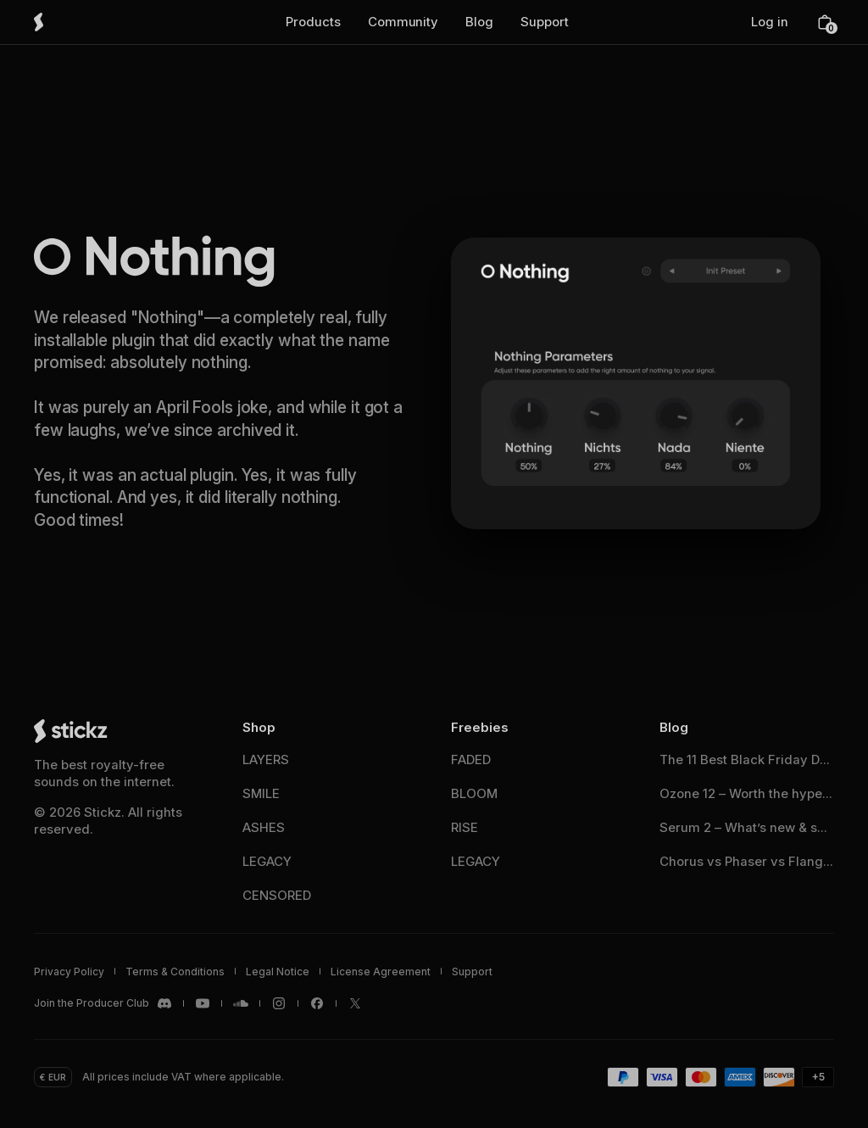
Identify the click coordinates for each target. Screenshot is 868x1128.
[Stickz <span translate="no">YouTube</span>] (202, 1003)
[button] (313, 22)
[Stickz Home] (62, 22)
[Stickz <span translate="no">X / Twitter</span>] (355, 1003)
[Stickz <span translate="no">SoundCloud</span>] (240, 1003)
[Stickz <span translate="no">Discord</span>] (103, 1003)
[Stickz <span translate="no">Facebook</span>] (317, 1003)
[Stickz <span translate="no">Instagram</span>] (278, 1003)
